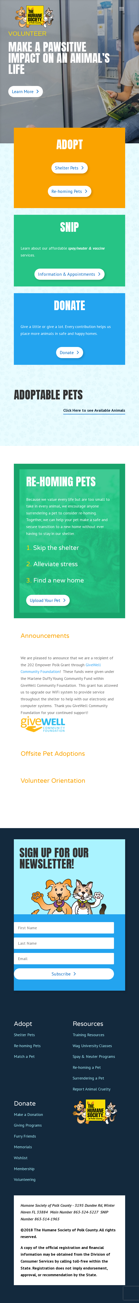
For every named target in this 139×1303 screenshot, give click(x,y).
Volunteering (25, 1179)
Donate (67, 352)
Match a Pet (24, 1056)
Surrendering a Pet (88, 1078)
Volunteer (27, 33)
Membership (24, 1168)
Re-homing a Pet (87, 1067)
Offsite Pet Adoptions (53, 754)
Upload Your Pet (45, 600)
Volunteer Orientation (53, 781)
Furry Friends (25, 1136)
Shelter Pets (66, 168)
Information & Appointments (66, 274)
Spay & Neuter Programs (94, 1056)
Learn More (23, 91)
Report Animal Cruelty (91, 1089)
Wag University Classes (92, 1045)
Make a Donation (28, 1114)
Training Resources (88, 1034)
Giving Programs (28, 1125)
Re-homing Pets (66, 191)
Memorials (23, 1146)
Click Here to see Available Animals (94, 410)
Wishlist (20, 1157)
